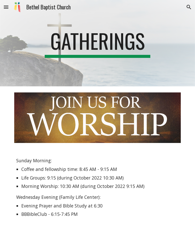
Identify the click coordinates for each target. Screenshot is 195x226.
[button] (6, 7)
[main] (97, 43)
